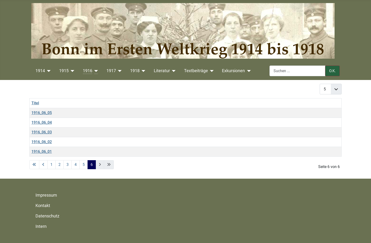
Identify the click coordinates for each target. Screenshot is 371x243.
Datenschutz (47, 216)
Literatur (162, 70)
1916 (87, 70)
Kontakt (42, 205)
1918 (135, 70)
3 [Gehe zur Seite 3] (67, 164)
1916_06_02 (41, 142)
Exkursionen (233, 70)
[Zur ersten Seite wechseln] (34, 164)
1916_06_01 (41, 151)
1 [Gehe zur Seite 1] (51, 164)
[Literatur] (173, 71)
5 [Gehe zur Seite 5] (84, 164)
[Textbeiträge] (211, 71)
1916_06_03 (41, 132)
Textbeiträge (196, 70)
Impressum (46, 195)
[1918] (143, 71)
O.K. (332, 71)
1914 (40, 70)
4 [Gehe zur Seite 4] (76, 164)
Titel (35, 103)
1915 (64, 70)
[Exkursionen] (248, 71)
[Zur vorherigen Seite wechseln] (43, 164)
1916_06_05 (41, 112)
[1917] (119, 71)
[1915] (72, 71)
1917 (111, 70)
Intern (41, 226)
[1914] (48, 71)
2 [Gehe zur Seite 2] (59, 164)
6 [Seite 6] (92, 164)
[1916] (95, 71)
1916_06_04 (41, 122)
